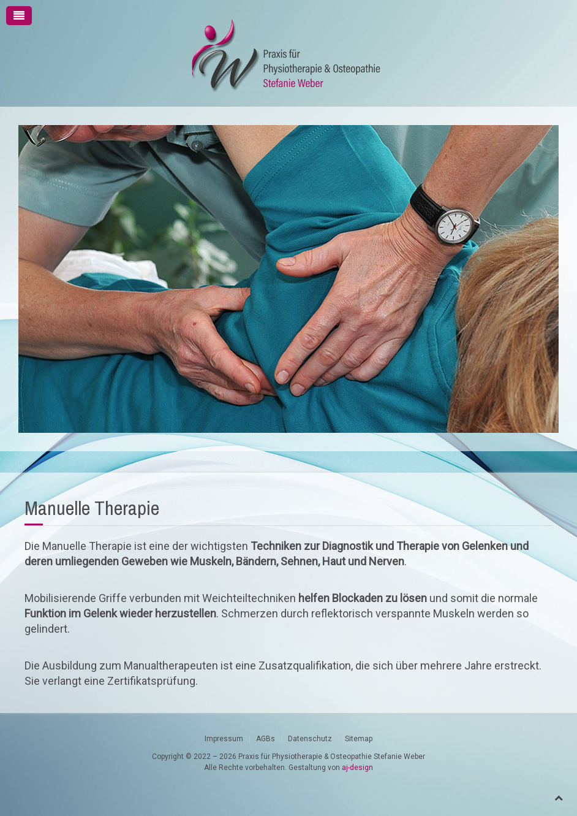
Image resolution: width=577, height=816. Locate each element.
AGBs (265, 738)
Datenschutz (310, 738)
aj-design (357, 767)
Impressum (224, 738)
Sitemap (358, 738)
